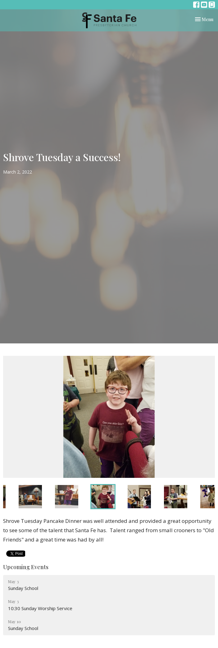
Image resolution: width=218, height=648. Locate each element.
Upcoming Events (25, 567)
